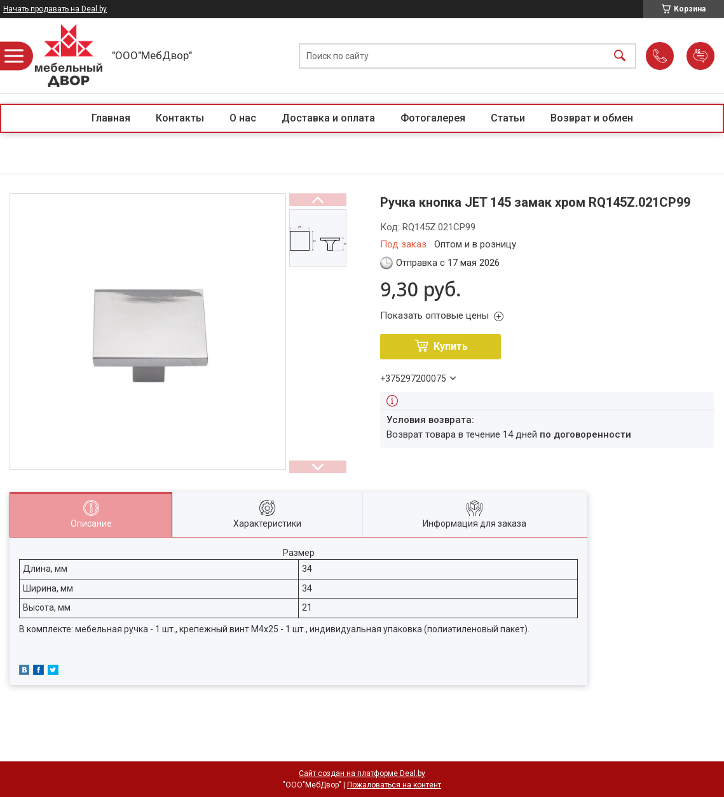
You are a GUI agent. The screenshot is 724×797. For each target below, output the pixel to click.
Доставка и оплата (328, 118)
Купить (451, 346)
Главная (111, 118)
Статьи (508, 118)
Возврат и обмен (591, 118)
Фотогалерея (432, 118)
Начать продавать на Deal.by (55, 8)
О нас (242, 118)
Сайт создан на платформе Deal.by (362, 773)
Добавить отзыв (700, 56)
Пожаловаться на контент (394, 784)
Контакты (180, 118)
